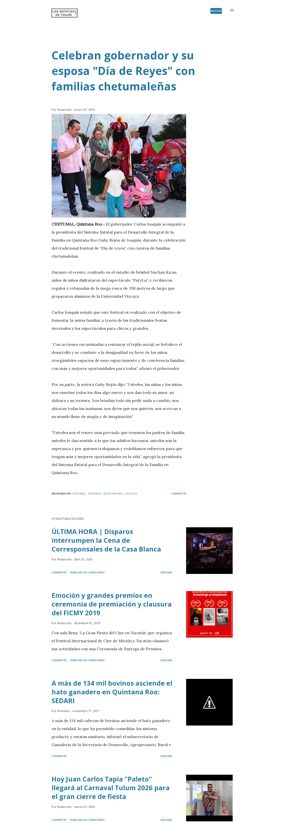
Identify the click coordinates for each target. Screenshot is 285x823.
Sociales (131, 493)
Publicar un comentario (87, 572)
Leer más (166, 572)
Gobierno (95, 493)
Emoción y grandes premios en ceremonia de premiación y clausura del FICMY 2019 (112, 604)
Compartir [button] (178, 493)
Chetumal (79, 493)
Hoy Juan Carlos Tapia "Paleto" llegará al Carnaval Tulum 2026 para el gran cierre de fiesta (111, 788)
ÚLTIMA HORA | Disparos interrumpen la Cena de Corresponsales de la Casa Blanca (106, 540)
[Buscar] (216, 11)
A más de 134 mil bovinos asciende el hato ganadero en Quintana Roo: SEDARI (112, 692)
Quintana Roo (113, 493)
